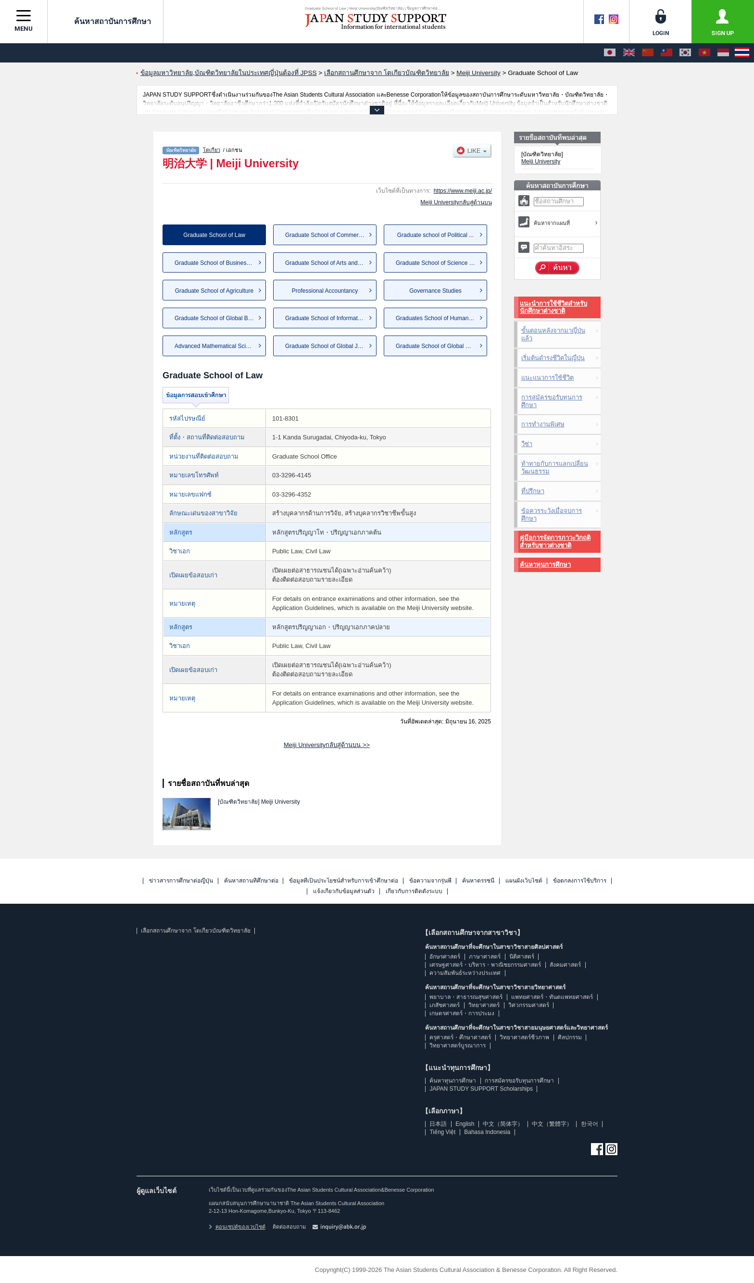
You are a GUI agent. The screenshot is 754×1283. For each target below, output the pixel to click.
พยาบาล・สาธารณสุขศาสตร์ (466, 997)
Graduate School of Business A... (217, 263)
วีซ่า (526, 444)
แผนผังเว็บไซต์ (523, 881)
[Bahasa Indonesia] (723, 53)
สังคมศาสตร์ (565, 964)
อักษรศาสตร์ (444, 956)
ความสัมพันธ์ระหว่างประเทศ (465, 973)
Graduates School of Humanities (437, 318)
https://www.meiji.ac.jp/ (463, 190)
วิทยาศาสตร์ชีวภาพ (524, 1037)
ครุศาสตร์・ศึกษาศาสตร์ (460, 1037)
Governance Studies (435, 290)
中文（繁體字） (552, 1124)
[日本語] (610, 53)
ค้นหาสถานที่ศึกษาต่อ (251, 881)
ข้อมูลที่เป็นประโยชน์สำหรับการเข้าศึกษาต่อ (343, 881)
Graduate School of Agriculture (214, 290)
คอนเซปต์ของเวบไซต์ (237, 1227)
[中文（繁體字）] (666, 53)
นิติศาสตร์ (521, 956)
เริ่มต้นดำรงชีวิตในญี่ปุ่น (553, 357)
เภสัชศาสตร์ (444, 1005)
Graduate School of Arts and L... (326, 263)
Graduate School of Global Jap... (327, 346)
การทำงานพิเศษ (543, 424)
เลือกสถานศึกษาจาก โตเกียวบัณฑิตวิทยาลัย (195, 930)
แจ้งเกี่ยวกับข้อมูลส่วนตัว (344, 891)
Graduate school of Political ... (435, 235)
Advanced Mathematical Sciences (218, 346)
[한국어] (685, 53)
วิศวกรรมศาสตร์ (528, 1005)
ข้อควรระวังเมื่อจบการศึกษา (551, 514)
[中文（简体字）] (648, 53)
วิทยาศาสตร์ (484, 1005)
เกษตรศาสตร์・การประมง (461, 1013)
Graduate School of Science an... (438, 263)
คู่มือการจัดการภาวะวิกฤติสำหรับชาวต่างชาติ (555, 541)
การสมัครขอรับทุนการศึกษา (551, 401)
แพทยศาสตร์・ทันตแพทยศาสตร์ (552, 997)
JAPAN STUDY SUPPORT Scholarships (481, 1088)
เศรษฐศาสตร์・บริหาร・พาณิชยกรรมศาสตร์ (485, 964)
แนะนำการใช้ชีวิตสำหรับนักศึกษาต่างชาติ (553, 307)
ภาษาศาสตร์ (485, 956)
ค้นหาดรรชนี (478, 881)
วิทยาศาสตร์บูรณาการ (457, 1045)
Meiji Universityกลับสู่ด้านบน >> (327, 744)
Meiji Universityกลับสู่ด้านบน (456, 202)
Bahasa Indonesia (487, 1132)
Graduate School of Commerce (324, 235)
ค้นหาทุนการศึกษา (545, 564)
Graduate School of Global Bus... (217, 318)
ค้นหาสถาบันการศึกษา (105, 21)
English (464, 1124)
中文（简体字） (503, 1124)
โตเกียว (211, 150)
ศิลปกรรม (570, 1037)
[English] (629, 53)
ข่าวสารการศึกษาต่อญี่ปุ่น (181, 881)
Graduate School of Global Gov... (438, 346)
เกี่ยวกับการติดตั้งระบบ (414, 891)
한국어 (589, 1124)
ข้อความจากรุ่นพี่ (430, 881)
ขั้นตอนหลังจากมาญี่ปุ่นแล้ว (553, 334)
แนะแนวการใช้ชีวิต (547, 377)
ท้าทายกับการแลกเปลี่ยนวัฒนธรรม (554, 467)
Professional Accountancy (325, 290)
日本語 (438, 1124)
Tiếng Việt (442, 1132)
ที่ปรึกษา (532, 491)
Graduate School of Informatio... (326, 318)
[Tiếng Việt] (704, 53)
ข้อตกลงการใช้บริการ (579, 881)
